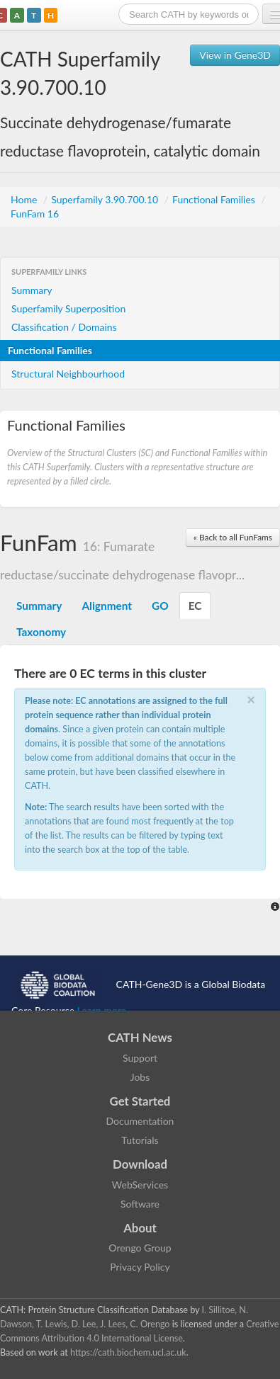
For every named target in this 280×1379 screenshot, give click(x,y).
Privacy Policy (139, 1267)
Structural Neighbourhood (68, 374)
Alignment (107, 605)
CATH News (140, 1037)
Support (140, 1058)
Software (140, 1204)
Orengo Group (139, 1248)
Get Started (140, 1101)
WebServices (140, 1185)
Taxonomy (41, 631)
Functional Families (214, 199)
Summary (31, 290)
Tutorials (139, 1140)
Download (140, 1164)
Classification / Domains (64, 327)
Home (25, 199)
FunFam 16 (35, 214)
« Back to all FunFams (233, 537)
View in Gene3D (235, 55)
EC (195, 605)
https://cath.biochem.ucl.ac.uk (128, 1352)
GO (160, 605)
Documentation (140, 1121)
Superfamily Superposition (68, 308)
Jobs (140, 1077)
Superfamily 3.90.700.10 (106, 199)
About (140, 1227)
